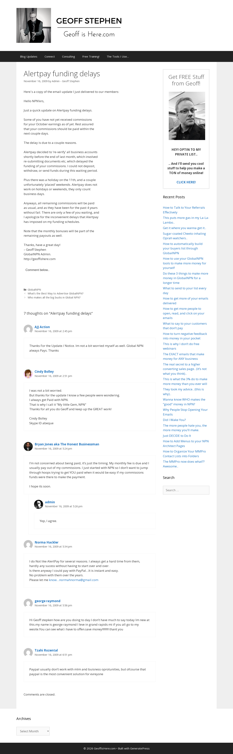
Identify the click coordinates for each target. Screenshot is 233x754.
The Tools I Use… (118, 56)
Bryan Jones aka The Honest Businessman (67, 444)
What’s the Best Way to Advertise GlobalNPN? (56, 293)
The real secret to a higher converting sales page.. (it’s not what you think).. (185, 369)
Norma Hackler (46, 542)
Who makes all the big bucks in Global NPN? (54, 297)
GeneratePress (140, 748)
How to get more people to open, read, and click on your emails (183, 313)
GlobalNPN (34, 289)
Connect (50, 56)
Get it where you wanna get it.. (184, 228)
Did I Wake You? (174, 420)
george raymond (47, 601)
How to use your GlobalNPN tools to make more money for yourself (184, 263)
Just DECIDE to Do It (177, 436)
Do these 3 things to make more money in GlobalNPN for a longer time (185, 278)
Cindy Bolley (44, 371)
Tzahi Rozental (46, 650)
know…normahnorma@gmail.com (73, 580)
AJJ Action (42, 327)
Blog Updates (28, 56)
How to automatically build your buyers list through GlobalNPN (183, 248)
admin (50, 502)
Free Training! (90, 56)
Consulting (68, 56)
